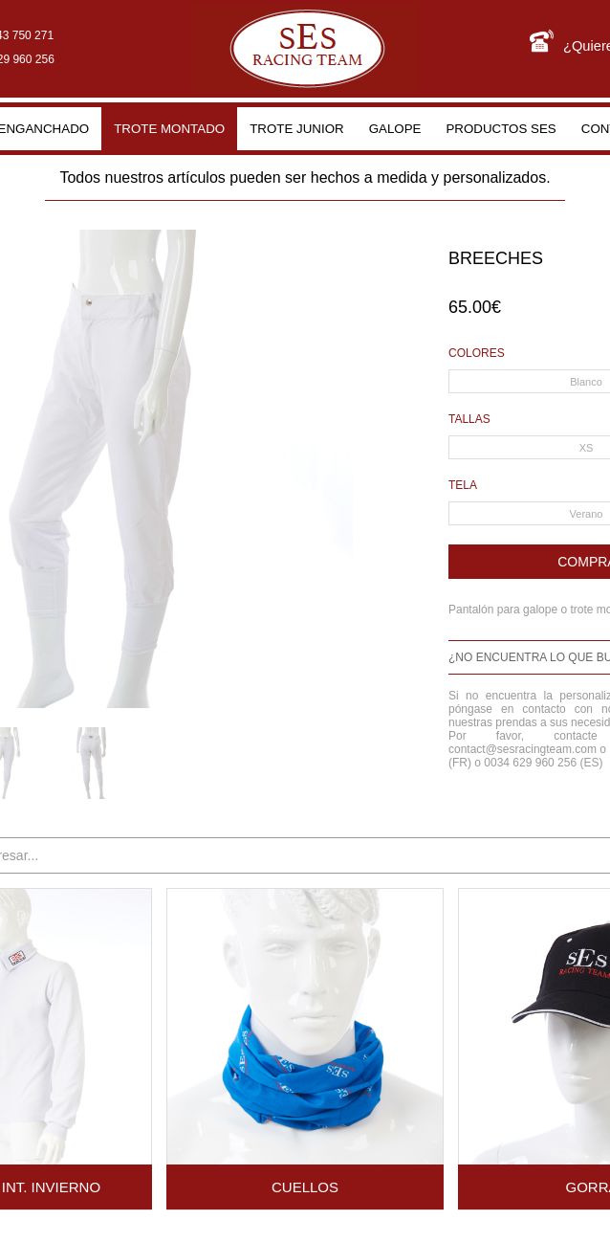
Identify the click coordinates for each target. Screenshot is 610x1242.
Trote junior (296, 129)
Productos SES (501, 129)
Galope (395, 129)
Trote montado (169, 129)
